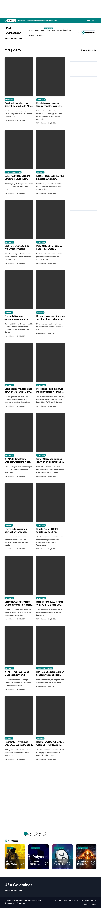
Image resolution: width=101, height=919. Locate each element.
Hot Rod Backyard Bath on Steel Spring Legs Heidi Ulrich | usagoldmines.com (50, 686)
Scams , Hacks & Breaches (13, 173)
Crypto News (9, 99)
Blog (43, 29)
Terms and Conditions (64, 30)
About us (38, 35)
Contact (31, 35)
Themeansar (21, 914)
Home (31, 30)
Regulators (40, 748)
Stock (36, 30)
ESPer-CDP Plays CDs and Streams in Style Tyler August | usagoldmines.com (17, 182)
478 (39, 845)
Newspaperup (9, 914)
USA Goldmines (9, 121)
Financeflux (8, 748)
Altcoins (10, 859)
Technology (40, 173)
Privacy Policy (50, 30)
